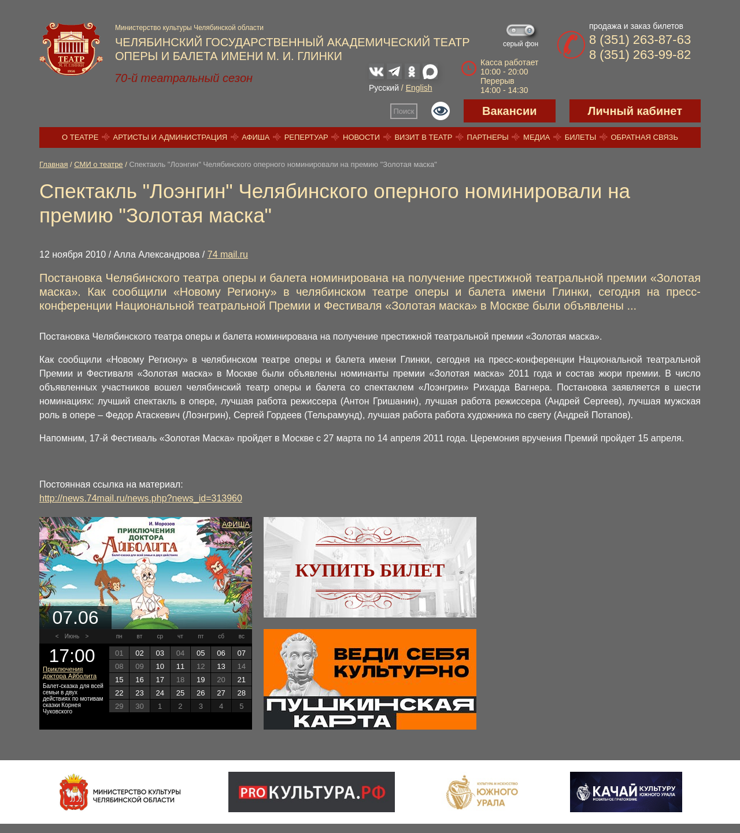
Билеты (581, 137)
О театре (80, 137)
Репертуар (306, 137)
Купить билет (370, 570)
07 (242, 653)
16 (139, 679)
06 (221, 653)
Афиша (255, 137)
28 (242, 693)
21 (242, 679)
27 (221, 693)
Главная (53, 164)
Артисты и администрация (170, 137)
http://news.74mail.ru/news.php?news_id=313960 (140, 498)
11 (180, 666)
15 (119, 679)
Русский (384, 87)
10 (160, 666)
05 (201, 653)
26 (201, 693)
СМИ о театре (98, 164)
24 (160, 693)
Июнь (72, 636)
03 (160, 653)
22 (119, 693)
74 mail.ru (228, 254)
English (419, 87)
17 (160, 679)
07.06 (75, 617)
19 (201, 679)
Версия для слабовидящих (440, 111)
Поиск (404, 111)
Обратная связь (644, 137)
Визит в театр (423, 137)
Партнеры (488, 137)
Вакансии (509, 111)
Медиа (536, 137)
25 (180, 693)
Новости (361, 137)
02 (139, 653)
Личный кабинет (635, 111)
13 (221, 666)
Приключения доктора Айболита (70, 672)
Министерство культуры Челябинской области (189, 28)
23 (139, 693)
